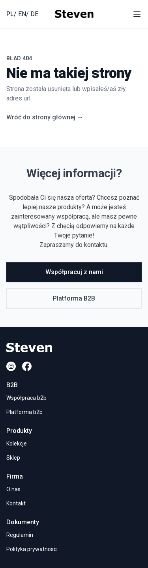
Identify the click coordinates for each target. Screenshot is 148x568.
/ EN (20, 14)
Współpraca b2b (26, 398)
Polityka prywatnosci (32, 549)
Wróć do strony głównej (44, 117)
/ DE (32, 14)
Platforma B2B (74, 298)
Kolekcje (16, 443)
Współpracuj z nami (74, 272)
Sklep (13, 458)
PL (10, 14)
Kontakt (16, 503)
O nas (13, 489)
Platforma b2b (24, 412)
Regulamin (19, 535)
